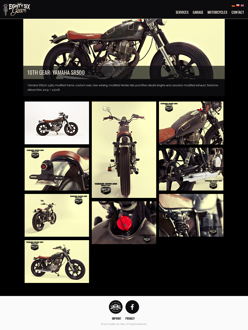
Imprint (116, 318)
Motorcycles (217, 12)
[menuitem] (183, 12)
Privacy (130, 318)
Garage (198, 12)
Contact (237, 12)
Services (182, 12)
